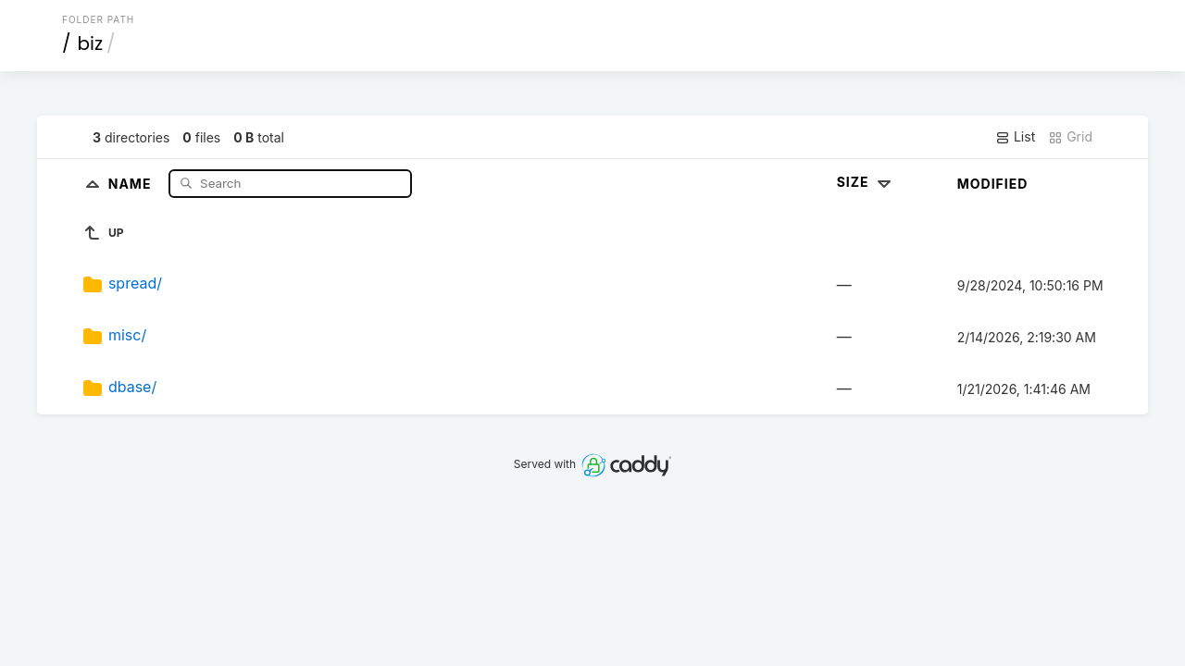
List (1015, 137)
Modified (993, 183)
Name (132, 183)
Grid (1070, 137)
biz (91, 43)
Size (866, 182)
